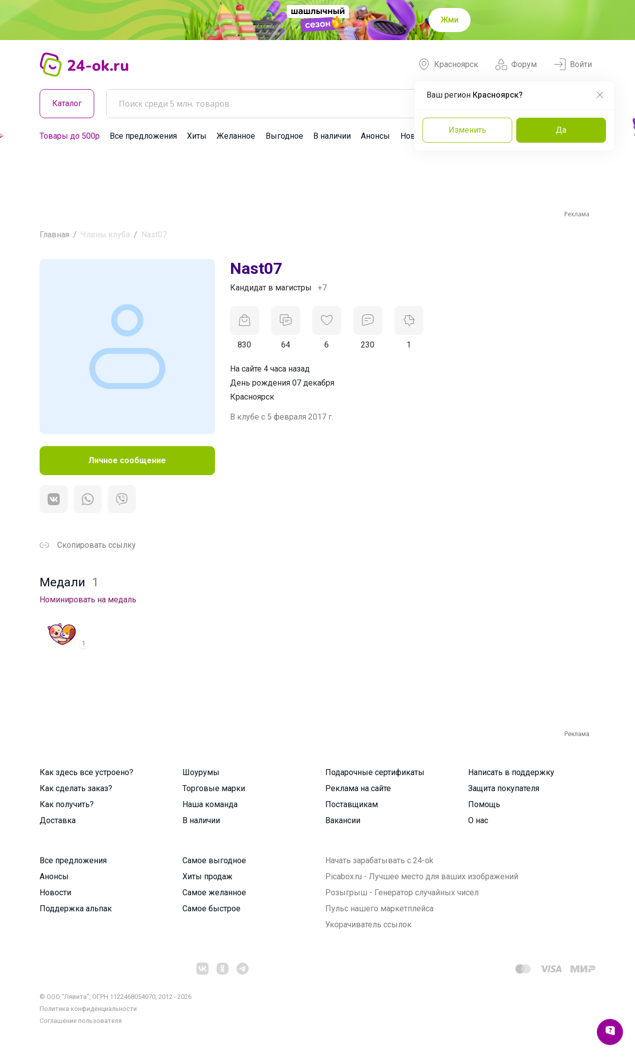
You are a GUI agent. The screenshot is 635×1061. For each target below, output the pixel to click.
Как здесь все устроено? (86, 772)
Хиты (196, 136)
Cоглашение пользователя (81, 1020)
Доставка (58, 820)
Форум (516, 65)
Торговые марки (213, 788)
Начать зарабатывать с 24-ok (379, 860)
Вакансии (342, 820)
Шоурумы (201, 772)
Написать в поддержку (511, 772)
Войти (573, 65)
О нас (478, 820)
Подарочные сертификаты (375, 772)
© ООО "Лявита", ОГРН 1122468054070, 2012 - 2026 (115, 996)
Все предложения (143, 136)
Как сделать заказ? (76, 788)
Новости (55, 892)
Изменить (467, 130)
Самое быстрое (211, 908)
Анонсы (375, 136)
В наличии (332, 136)
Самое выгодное (214, 860)
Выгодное (284, 136)
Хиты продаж (207, 876)
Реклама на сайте (358, 788)
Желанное (236, 136)
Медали (69, 582)
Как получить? (67, 804)
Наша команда (210, 804)
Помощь (484, 804)
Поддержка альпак (76, 908)
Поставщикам (351, 804)
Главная (54, 234)
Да (561, 130)
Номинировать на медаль (88, 599)
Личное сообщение (127, 460)
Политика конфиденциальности (88, 1008)
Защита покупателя (503, 788)
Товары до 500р (70, 136)
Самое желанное (214, 892)
